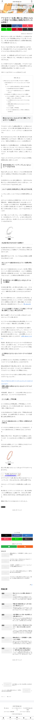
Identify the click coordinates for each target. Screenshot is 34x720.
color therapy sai (17, 1)
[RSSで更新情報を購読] (25, 550)
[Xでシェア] (6, 25)
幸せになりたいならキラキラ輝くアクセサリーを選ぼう (17, 80)
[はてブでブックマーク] (27, 539)
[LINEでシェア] (6, 29)
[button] (27, 29)
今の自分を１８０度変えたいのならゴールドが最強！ (18, 97)
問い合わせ (6, 712)
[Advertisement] (17, 524)
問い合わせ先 (27, 307)
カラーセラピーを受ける (25, 715)
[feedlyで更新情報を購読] (9, 550)
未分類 (3, 510)
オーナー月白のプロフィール (17, 713)
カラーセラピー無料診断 (9, 715)
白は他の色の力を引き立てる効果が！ (17, 90)
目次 (15, 77)
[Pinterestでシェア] (17, 29)
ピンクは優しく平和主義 (14, 111)
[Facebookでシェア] (17, 25)
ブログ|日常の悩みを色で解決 (27, 713)
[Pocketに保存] (27, 25)
